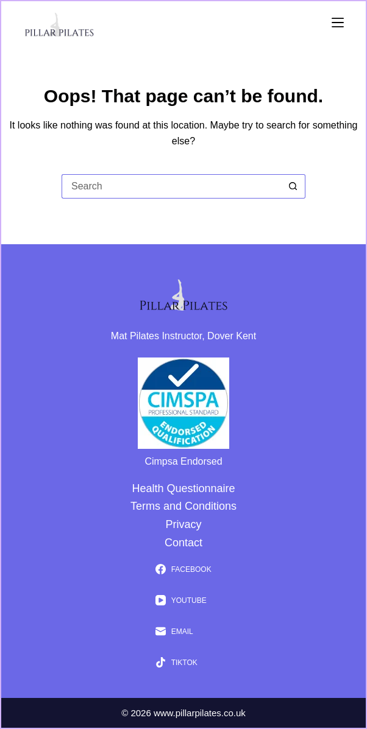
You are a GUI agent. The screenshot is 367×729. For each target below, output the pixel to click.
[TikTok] (183, 663)
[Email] (183, 632)
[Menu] (338, 22)
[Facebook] (183, 569)
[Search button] (293, 186)
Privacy (183, 524)
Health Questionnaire (183, 488)
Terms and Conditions (183, 506)
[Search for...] (171, 186)
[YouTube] (183, 600)
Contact (183, 543)
